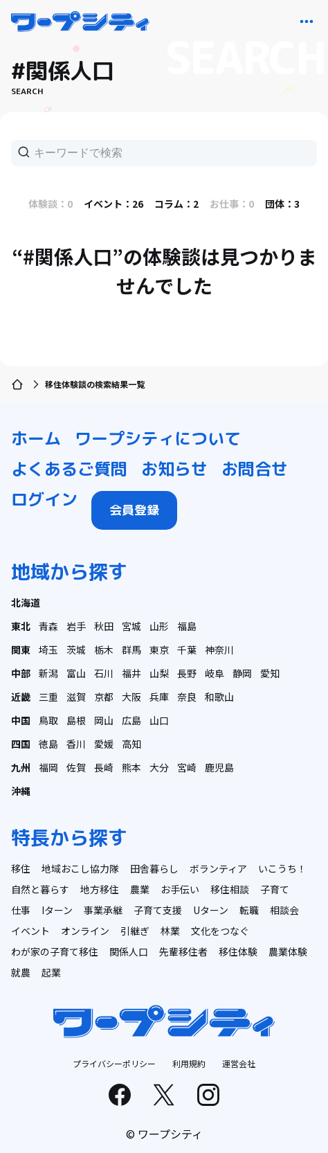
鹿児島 (219, 767)
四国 (20, 744)
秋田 (103, 626)
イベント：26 (113, 204)
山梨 (159, 673)
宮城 (131, 626)
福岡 (48, 767)
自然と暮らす (40, 889)
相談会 (284, 910)
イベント (30, 931)
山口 (159, 720)
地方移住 (99, 889)
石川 (103, 673)
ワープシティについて (158, 438)
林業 (170, 931)
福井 (131, 673)
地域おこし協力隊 (80, 868)
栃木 (103, 649)
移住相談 (229, 889)
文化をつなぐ (220, 931)
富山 (76, 673)
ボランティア (218, 868)
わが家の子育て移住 (54, 951)
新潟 (48, 673)
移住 (20, 868)
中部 (20, 673)
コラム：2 (176, 204)
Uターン (210, 910)
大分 (159, 767)
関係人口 (128, 951)
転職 (249, 910)
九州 (20, 767)
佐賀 (76, 767)
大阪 (131, 697)
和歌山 (219, 697)
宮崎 (187, 767)
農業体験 (287, 951)
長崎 (103, 767)
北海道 (25, 602)
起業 (51, 972)
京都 (103, 697)
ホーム (36, 438)
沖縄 (20, 791)
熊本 (131, 767)
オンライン (85, 931)
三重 (48, 697)
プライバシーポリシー (114, 1063)
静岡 (242, 673)
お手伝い (180, 889)
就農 (20, 972)
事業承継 (103, 910)
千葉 (187, 649)
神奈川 (219, 649)
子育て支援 (158, 910)
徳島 (48, 744)
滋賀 (76, 697)
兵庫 (159, 697)
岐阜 (214, 673)
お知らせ (174, 469)
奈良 (187, 697)
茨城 (76, 649)
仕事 (20, 910)
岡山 (103, 720)
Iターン (57, 910)
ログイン (44, 499)
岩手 (76, 626)
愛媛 (103, 744)
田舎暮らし (154, 868)
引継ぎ (134, 931)
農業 (139, 889)
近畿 (20, 697)
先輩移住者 (183, 951)
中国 (20, 720)
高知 (131, 744)
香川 (76, 744)
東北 (20, 626)
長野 (187, 673)
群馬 (131, 649)
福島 (187, 626)
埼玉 (48, 649)
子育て (274, 889)
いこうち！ (282, 868)
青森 (48, 626)
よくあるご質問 (69, 469)
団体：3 (282, 204)
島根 (76, 720)
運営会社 (238, 1063)
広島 (131, 720)
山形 (159, 626)
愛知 (270, 673)
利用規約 (189, 1063)
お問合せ (254, 469)
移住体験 (238, 951)
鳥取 (48, 720)
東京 (159, 649)
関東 (20, 649)
